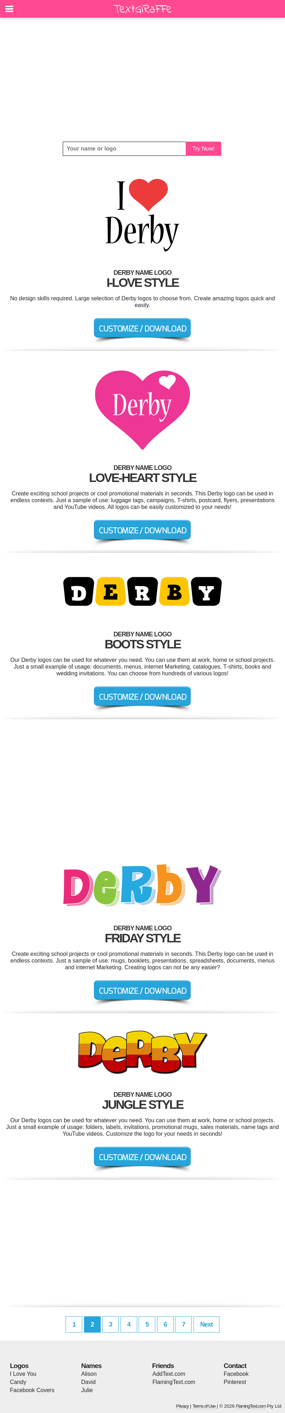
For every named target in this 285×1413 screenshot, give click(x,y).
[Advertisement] (142, 79)
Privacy (182, 1406)
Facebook (236, 1374)
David (88, 1382)
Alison (89, 1374)
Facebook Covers (32, 1390)
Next (206, 1324)
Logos (19, 1365)
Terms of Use (204, 1406)
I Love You (23, 1374)
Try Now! (203, 149)
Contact (235, 1365)
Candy (18, 1382)
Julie (87, 1390)
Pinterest (235, 1382)
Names (91, 1365)
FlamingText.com (173, 1382)
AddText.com (168, 1374)
